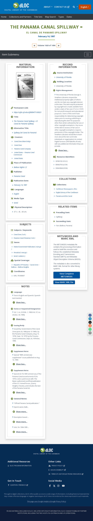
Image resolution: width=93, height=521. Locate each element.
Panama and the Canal (64, 196)
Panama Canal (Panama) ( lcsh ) (24, 238)
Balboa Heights (23, 267)
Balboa (13, 267)
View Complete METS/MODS (67, 275)
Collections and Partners (20, 16)
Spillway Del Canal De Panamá (25, 132)
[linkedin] (90, 318)
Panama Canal (19, 176)
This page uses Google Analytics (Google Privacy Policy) (46, 501)
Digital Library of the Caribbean (67, 192)
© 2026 (46, 512)
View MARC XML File (64, 282)
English (84, 7)
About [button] (47, 7)
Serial (16, 203)
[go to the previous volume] (34, 45)
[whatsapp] (90, 329)
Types (61, 16)
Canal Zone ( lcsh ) (20, 234)
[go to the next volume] (58, 45)
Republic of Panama (21, 265)
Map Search (50, 16)
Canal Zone (34, 265)
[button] (75, 6)
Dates (69, 16)
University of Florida (63, 77)
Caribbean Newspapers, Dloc (66, 189)
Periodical (20, 252)
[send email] (90, 332)
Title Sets (38, 16)
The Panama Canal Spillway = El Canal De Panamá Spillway (26, 122)
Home (3, 16)
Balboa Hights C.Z (20, 167)
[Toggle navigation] (87, 54)
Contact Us (61, 7)
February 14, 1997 (20, 185)
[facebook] (90, 315)
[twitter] (90, 322)
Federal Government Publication (26, 248)
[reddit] (90, 325)
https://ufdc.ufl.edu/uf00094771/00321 (27, 112)
